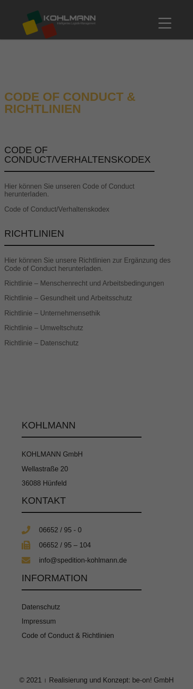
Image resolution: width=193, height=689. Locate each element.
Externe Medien (135, 589)
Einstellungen (24, 577)
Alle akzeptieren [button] (97, 616)
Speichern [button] (97, 641)
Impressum (139, 686)
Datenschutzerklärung (35, 569)
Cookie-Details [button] (58, 686)
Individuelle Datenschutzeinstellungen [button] (96, 667)
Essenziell (44, 589)
